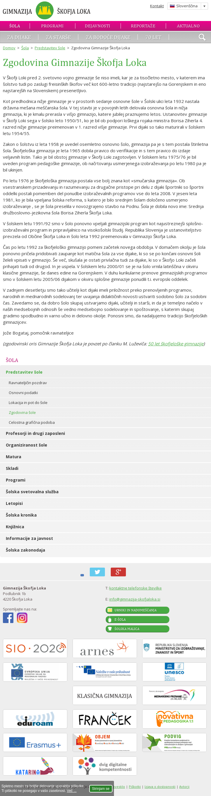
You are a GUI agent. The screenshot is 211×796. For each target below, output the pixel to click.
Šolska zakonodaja (25, 550)
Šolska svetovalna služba (32, 491)
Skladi (12, 468)
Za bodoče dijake (108, 37)
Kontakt (157, 5)
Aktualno (188, 26)
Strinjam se (101, 789)
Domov (9, 47)
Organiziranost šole (26, 445)
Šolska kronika (21, 515)
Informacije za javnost (29, 538)
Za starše (58, 37)
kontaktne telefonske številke (135, 588)
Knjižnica (15, 526)
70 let (153, 37)
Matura (13, 456)
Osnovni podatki (23, 392)
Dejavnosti (97, 26)
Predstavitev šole (50, 47)
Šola (14, 26)
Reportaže (143, 26)
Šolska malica (127, 629)
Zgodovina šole (22, 412)
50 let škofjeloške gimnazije (175, 344)
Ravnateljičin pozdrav (28, 382)
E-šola (120, 619)
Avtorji (184, 786)
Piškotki (135, 786)
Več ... (71, 791)
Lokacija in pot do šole (28, 402)
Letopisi (14, 503)
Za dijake (19, 37)
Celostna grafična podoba (32, 422)
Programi (52, 26)
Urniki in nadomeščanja (136, 610)
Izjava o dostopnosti (160, 786)
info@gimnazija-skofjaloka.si (134, 599)
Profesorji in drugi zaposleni (35, 433)
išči (202, 38)
